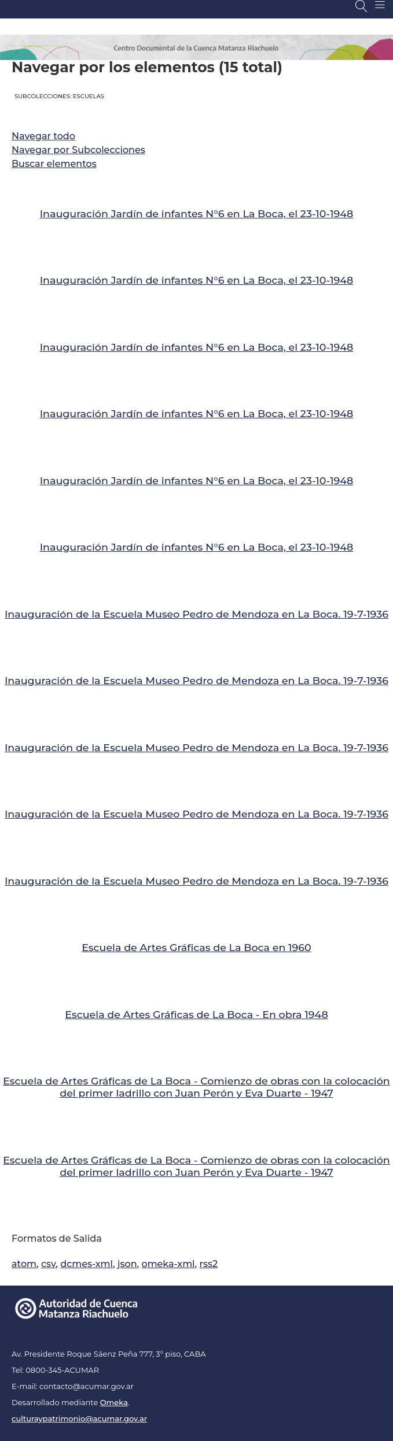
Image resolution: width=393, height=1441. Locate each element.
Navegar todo (43, 136)
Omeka (114, 1402)
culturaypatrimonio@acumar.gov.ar (79, 1418)
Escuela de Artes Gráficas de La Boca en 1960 (196, 947)
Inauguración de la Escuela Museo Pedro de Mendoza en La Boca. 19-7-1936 (196, 614)
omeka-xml (168, 1263)
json (127, 1263)
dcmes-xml (86, 1263)
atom (24, 1263)
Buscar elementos (54, 163)
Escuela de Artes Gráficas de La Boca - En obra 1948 (196, 1014)
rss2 (209, 1263)
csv (48, 1263)
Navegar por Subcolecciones (78, 149)
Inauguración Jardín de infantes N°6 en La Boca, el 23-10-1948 (197, 213)
